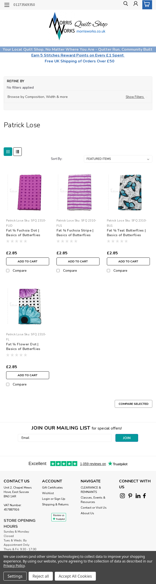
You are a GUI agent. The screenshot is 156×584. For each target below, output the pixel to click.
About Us (87, 513)
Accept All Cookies (75, 576)
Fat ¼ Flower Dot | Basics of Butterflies (23, 346)
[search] (124, 5)
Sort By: (56, 159)
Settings (15, 576)
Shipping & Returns (55, 504)
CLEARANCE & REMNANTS (91, 490)
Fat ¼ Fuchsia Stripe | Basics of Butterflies (75, 232)
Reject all (41, 576)
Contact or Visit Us (94, 508)
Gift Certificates (52, 488)
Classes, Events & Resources (93, 500)
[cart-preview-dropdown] (146, 4)
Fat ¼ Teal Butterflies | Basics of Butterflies (126, 232)
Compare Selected (133, 404)
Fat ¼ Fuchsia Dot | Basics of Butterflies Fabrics (23, 233)
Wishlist (48, 493)
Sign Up (59, 499)
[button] (78, 97)
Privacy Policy (14, 565)
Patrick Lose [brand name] (14, 220)
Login (46, 499)
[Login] (135, 5)
